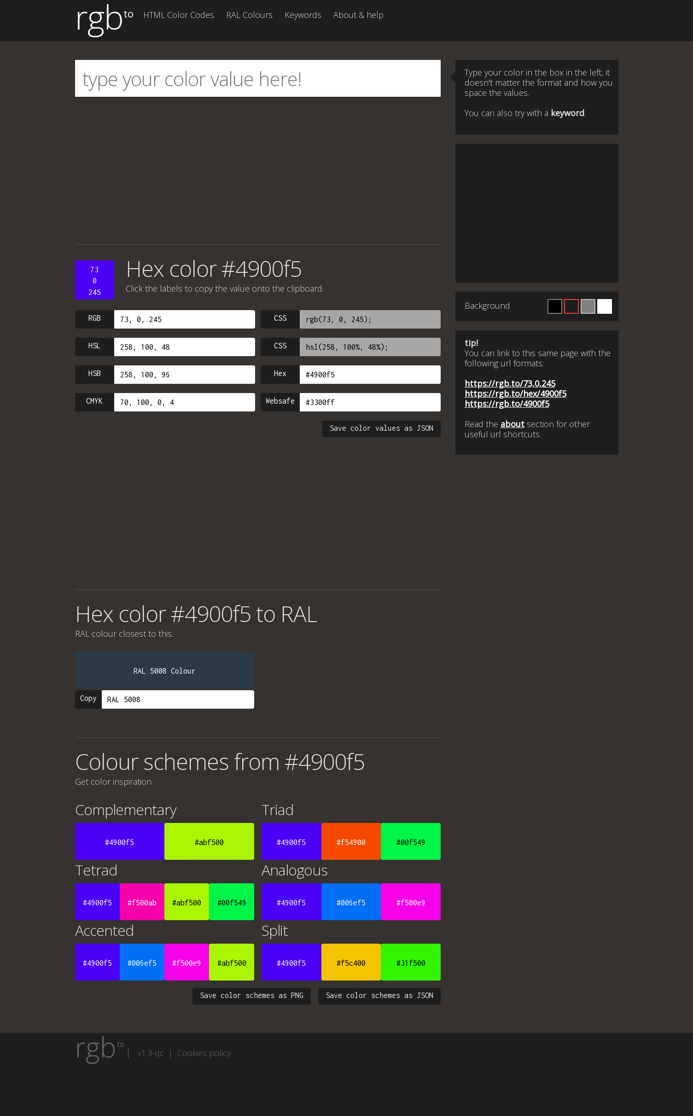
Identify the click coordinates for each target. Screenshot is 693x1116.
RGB (94, 318)
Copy (88, 698)
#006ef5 (351, 903)
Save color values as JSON (381, 428)
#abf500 (209, 842)
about (512, 423)
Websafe (280, 401)
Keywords (303, 14)
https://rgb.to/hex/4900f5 (515, 393)
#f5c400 (351, 963)
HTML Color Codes (178, 14)
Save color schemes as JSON (379, 995)
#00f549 (410, 842)
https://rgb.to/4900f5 (507, 403)
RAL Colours (249, 14)
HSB (94, 373)
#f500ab (142, 903)
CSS (280, 318)
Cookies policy (204, 1052)
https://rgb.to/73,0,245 (510, 383)
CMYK (94, 401)
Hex (280, 373)
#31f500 (410, 963)
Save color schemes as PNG (251, 995)
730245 (94, 280)
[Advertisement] (258, 170)
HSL (94, 345)
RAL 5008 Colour (165, 671)
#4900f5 (119, 842)
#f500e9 (410, 903)
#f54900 (351, 842)
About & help (358, 14)
